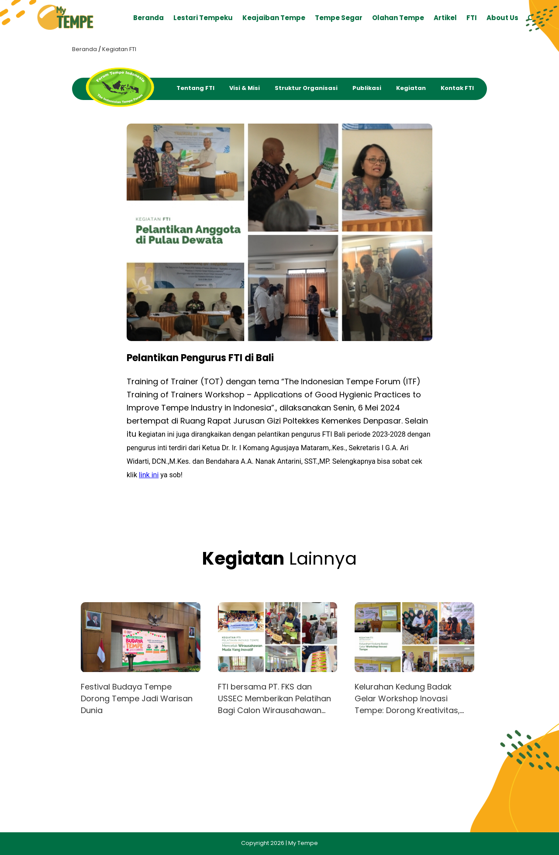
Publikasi (366, 88)
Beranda (84, 49)
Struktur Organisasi (306, 88)
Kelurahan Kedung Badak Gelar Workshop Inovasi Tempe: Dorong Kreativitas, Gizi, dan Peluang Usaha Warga (407, 710)
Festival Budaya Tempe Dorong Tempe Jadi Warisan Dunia (137, 698)
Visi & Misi (244, 88)
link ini (149, 475)
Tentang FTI (195, 88)
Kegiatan (411, 88)
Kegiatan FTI (119, 49)
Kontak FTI (457, 88)
